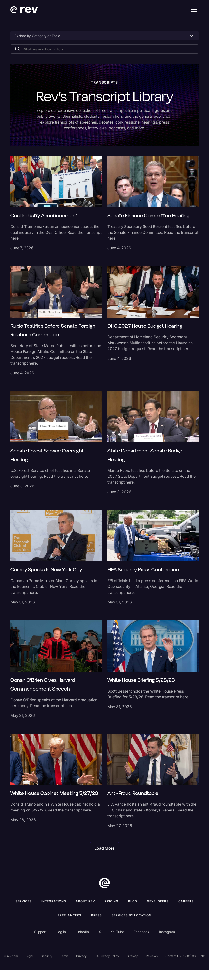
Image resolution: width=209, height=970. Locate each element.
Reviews (152, 956)
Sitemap (132, 956)
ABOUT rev (85, 901)
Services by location (131, 915)
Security (46, 956)
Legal (29, 956)
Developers (158, 901)
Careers (186, 901)
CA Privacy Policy (107, 956)
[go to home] (104, 883)
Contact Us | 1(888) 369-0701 (185, 956)
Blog (132, 901)
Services (23, 901)
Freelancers (69, 915)
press (96, 915)
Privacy (81, 956)
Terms (64, 956)
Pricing (111, 901)
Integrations (53, 901)
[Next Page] (104, 848)
